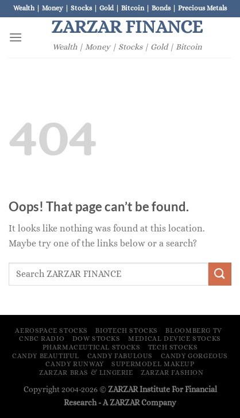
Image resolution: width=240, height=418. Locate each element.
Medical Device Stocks (174, 339)
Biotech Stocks (126, 330)
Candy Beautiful (45, 356)
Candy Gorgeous (195, 356)
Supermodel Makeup (152, 364)
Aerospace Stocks (51, 330)
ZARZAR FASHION (172, 372)
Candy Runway (74, 364)
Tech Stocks (173, 347)
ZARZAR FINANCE (127, 26)
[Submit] (219, 274)
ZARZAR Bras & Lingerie (86, 372)
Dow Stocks (96, 339)
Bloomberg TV (193, 330)
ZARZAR (125, 402)
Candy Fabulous (120, 356)
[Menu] (15, 37)
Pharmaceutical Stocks (91, 347)
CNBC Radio (41, 339)
